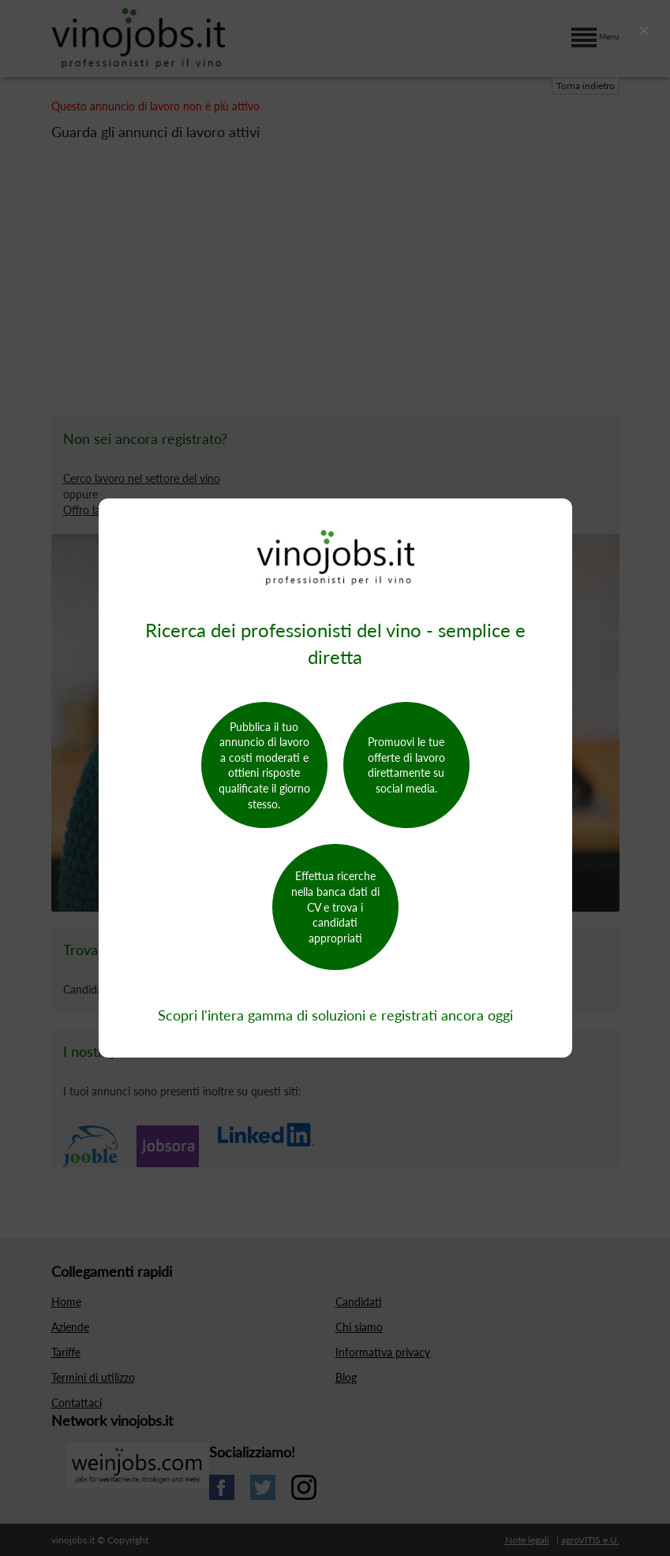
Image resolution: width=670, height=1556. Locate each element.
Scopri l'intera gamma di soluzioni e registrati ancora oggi (335, 1015)
